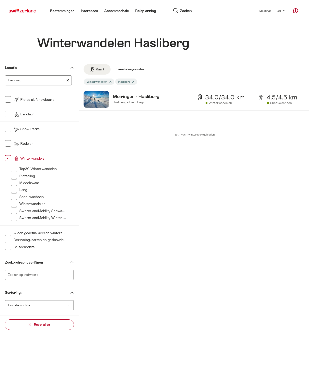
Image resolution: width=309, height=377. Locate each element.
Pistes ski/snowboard (33, 100)
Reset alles (39, 324)
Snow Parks (26, 129)
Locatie (11, 68)
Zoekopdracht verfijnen (24, 262)
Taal (280, 10)
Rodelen (23, 144)
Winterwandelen (30, 158)
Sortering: (13, 293)
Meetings (265, 10)
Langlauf (23, 114)
